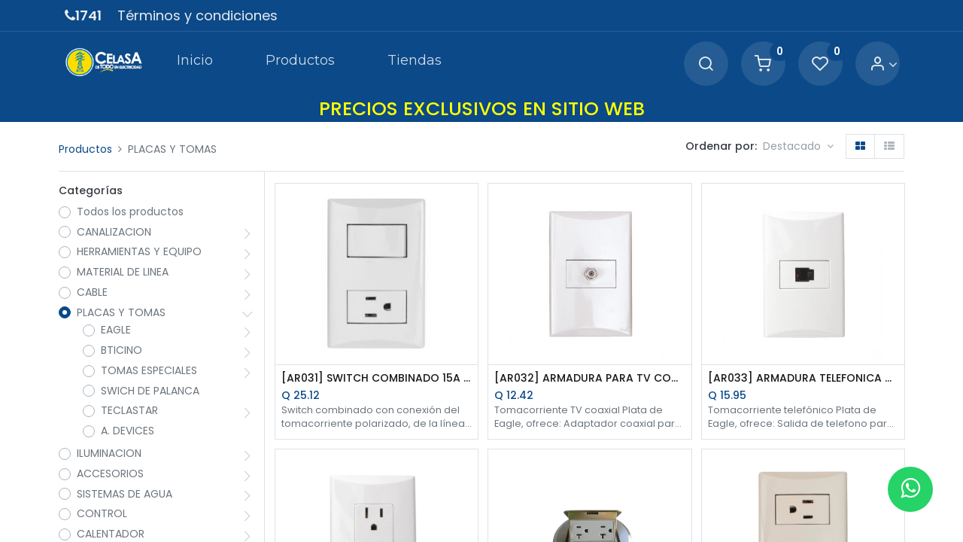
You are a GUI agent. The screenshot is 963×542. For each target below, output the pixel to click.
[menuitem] (194, 63)
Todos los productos (130, 212)
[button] (798, 147)
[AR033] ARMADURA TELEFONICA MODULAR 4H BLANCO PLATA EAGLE (803, 378)
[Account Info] (883, 64)
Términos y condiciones (197, 15)
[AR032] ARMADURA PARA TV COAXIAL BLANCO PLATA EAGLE (589, 378)
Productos (85, 149)
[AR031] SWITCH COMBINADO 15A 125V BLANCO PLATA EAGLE (376, 378)
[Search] (705, 64)
